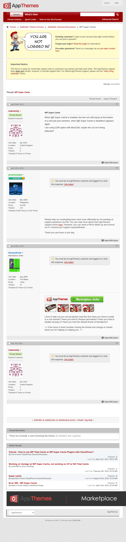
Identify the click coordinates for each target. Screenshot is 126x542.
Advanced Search (110, 19)
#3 (117, 246)
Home (16, 14)
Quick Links (30, 19)
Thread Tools (94, 99)
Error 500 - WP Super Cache (23, 483)
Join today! (69, 184)
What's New (31, 14)
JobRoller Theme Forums (32, 27)
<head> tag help (84, 420)
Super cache (15, 476)
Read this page (80, 44)
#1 (117, 104)
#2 (117, 168)
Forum (13, 27)
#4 (117, 343)
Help (117, 3)
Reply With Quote (110, 163)
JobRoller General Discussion (62, 27)
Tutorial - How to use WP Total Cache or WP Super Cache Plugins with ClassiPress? (51, 452)
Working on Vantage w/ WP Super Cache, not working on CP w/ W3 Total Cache (49, 464)
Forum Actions (14, 19)
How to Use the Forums (51, 19)
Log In (107, 3)
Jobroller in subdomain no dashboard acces (54, 420)
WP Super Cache (22, 92)
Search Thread (110, 99)
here (61, 224)
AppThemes (112, 512)
